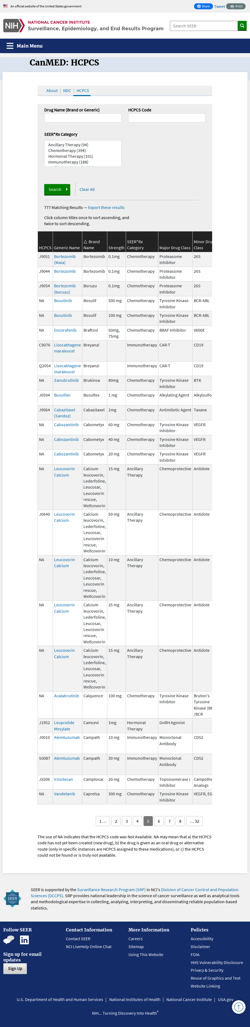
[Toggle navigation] (24, 46)
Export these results (106, 207)
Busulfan (62, 395)
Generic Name (67, 247)
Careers (135, 938)
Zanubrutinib (66, 380)
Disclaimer (200, 946)
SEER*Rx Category (60, 134)
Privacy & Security (207, 970)
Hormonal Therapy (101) (83, 156)
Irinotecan (63, 779)
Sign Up (15, 968)
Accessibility (202, 938)
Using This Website (145, 954)
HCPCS (83, 90)
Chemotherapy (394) (83, 150)
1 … (102, 821)
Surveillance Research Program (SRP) (111, 889)
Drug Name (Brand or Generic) (72, 110)
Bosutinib (63, 300)
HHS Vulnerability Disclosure (217, 962)
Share (205, 6)
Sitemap (136, 946)
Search (55, 189)
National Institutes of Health (135, 999)
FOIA (195, 954)
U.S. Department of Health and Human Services (60, 999)
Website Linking (205, 986)
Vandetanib (64, 793)
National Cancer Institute (189, 999)
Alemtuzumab (67, 737)
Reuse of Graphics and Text (215, 978)
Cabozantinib (66, 424)
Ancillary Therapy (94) (83, 145)
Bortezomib (65, 271)
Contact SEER (78, 938)
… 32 (194, 821)
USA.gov (225, 999)
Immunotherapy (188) (83, 162)
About (52, 90)
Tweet (219, 6)
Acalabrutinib (66, 695)
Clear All (87, 189)
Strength (116, 247)
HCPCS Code (139, 110)
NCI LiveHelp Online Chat (88, 946)
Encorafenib (65, 330)
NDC (67, 90)
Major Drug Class (174, 247)
